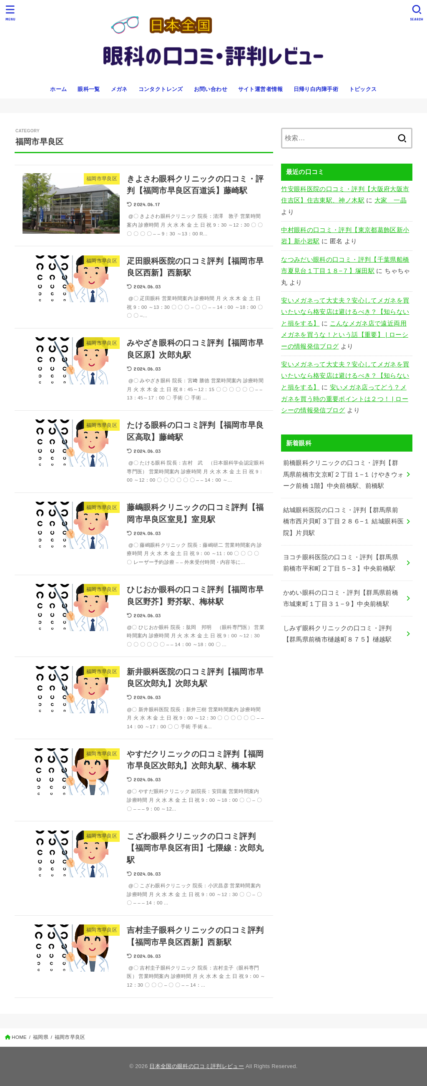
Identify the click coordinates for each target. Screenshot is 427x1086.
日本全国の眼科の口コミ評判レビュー (196, 1066)
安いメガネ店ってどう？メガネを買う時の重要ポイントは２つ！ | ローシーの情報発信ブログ (344, 399)
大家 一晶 (390, 200)
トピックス (363, 89)
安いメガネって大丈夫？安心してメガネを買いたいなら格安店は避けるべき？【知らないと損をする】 (345, 312)
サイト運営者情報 (260, 89)
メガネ (119, 89)
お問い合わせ (210, 89)
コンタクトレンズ (160, 89)
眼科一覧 (89, 89)
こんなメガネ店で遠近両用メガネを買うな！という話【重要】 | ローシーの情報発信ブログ (344, 335)
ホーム (58, 89)
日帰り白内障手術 (316, 89)
